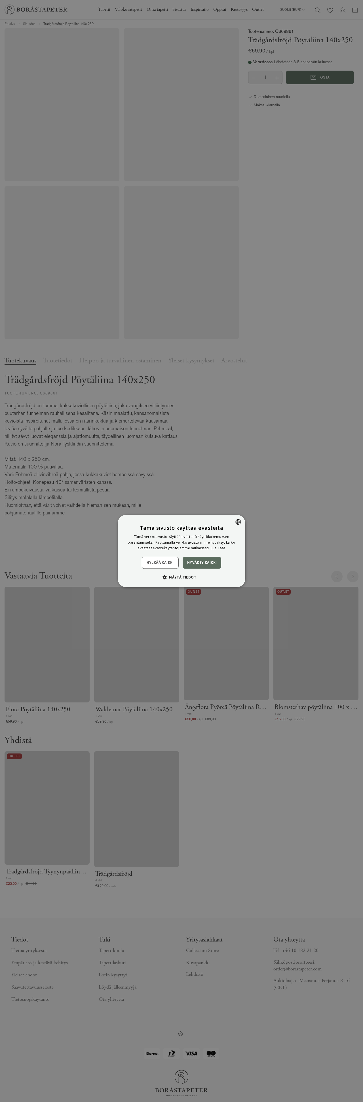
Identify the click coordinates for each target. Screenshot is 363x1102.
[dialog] (181, 551)
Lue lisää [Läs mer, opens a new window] (218, 548)
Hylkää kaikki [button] (160, 562)
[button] (181, 577)
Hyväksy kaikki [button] (202, 562)
